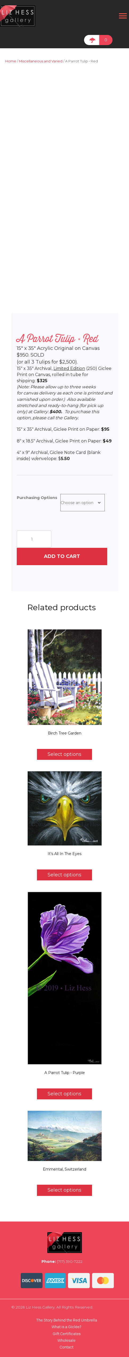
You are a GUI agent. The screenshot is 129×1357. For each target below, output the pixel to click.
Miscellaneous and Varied (41, 61)
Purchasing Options (37, 497)
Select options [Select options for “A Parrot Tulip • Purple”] (64, 1094)
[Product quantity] (34, 539)
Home (10, 61)
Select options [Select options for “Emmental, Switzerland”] (64, 1190)
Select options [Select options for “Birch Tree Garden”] (64, 754)
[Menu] (123, 16)
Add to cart (62, 556)
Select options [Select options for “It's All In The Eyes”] (64, 875)
